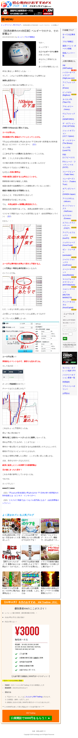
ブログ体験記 (29, 37)
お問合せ (66, 393)
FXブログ (17, 25)
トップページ (6, 25)
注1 (34, 144)
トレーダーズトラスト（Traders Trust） (69, 181)
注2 (9, 216)
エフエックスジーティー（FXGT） (69, 225)
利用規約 (66, 382)
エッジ (20, 37)
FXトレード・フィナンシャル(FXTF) (69, 164)
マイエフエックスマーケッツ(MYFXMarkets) (69, 282)
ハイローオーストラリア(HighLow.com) (69, 75)
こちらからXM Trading (33, 697)
